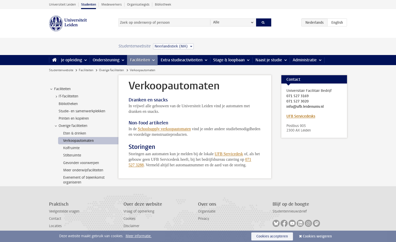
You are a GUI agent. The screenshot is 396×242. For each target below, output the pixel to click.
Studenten (88, 4)
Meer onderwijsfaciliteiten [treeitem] (83, 170)
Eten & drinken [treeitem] (74, 133)
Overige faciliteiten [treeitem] (70, 125)
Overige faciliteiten (111, 70)
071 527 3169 (297, 96)
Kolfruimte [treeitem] (71, 148)
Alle (216, 22)
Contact (55, 218)
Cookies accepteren (272, 236)
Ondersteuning (106, 60)
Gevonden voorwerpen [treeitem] (81, 162)
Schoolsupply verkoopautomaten (164, 129)
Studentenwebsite (61, 70)
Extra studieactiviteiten (182, 60)
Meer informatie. (139, 236)
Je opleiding (71, 60)
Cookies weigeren (317, 236)
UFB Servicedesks (300, 116)
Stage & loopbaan (229, 60)
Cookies (129, 218)
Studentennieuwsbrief (290, 211)
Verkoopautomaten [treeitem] (78, 140)
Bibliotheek (163, 4)
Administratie (305, 60)
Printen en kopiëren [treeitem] (74, 118)
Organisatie (206, 211)
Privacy (203, 218)
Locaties (55, 226)
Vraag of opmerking (138, 211)
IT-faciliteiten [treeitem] (66, 96)
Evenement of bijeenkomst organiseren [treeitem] (84, 180)
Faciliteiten (140, 60)
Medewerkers (111, 4)
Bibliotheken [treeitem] (68, 103)
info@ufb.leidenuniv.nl (305, 106)
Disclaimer (131, 226)
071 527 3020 (297, 101)
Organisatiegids (138, 4)
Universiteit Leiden (62, 4)
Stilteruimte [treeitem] (72, 155)
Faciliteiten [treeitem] (60, 89)
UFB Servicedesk (229, 154)
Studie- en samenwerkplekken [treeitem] (82, 111)
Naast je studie (268, 60)
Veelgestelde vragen (64, 211)
